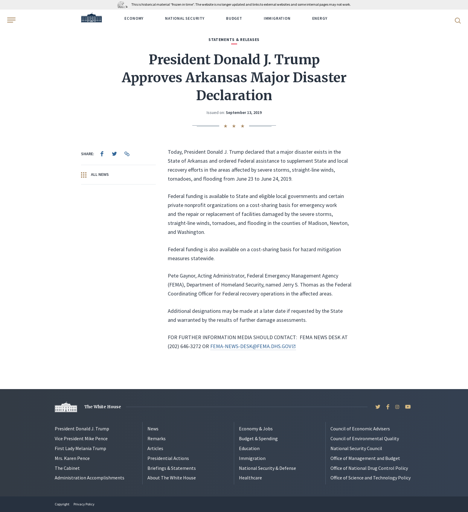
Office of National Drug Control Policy (369, 468)
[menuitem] (102, 153)
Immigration (277, 18)
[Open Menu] (11, 20)
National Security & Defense (267, 468)
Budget (234, 18)
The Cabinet (67, 468)
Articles (155, 448)
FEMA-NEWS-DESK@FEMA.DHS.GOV (253, 346)
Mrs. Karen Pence (72, 458)
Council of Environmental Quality (364, 438)
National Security (185, 18)
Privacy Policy (84, 504)
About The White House (171, 478)
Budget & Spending (258, 438)
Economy (134, 18)
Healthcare (250, 478)
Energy (319, 18)
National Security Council (356, 448)
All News (95, 175)
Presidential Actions (168, 458)
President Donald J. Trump (82, 429)
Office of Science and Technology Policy (370, 478)
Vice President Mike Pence (81, 438)
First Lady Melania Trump (80, 448)
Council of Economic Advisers (360, 429)
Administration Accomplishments (89, 478)
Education (249, 448)
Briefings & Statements (171, 468)
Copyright (62, 504)
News (152, 429)
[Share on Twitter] (114, 153)
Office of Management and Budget (365, 458)
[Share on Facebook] (102, 153)
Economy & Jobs (256, 429)
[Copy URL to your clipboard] (127, 153)
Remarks (156, 438)
